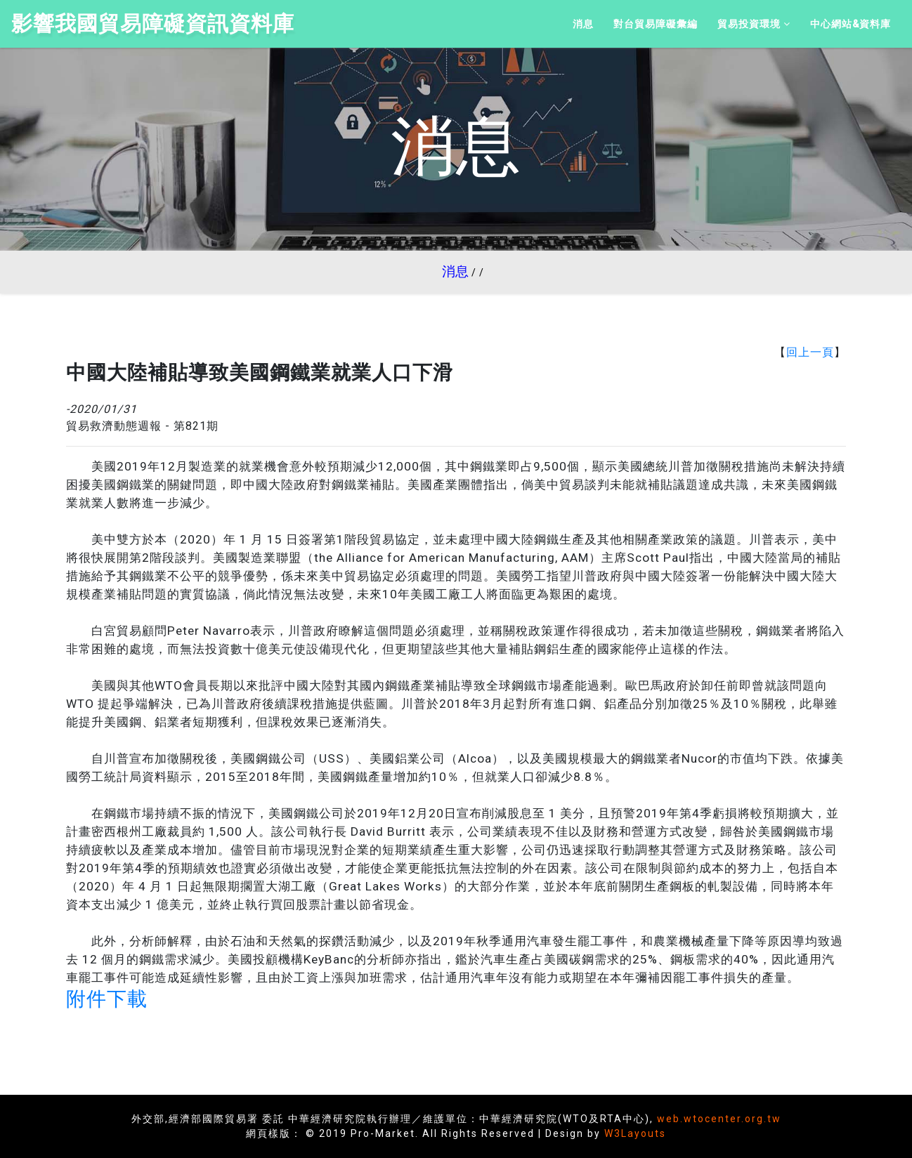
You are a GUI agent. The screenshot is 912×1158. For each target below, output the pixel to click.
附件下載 (107, 999)
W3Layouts (635, 1133)
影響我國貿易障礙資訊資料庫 (152, 24)
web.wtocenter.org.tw (719, 1118)
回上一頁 (810, 352)
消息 (455, 271)
